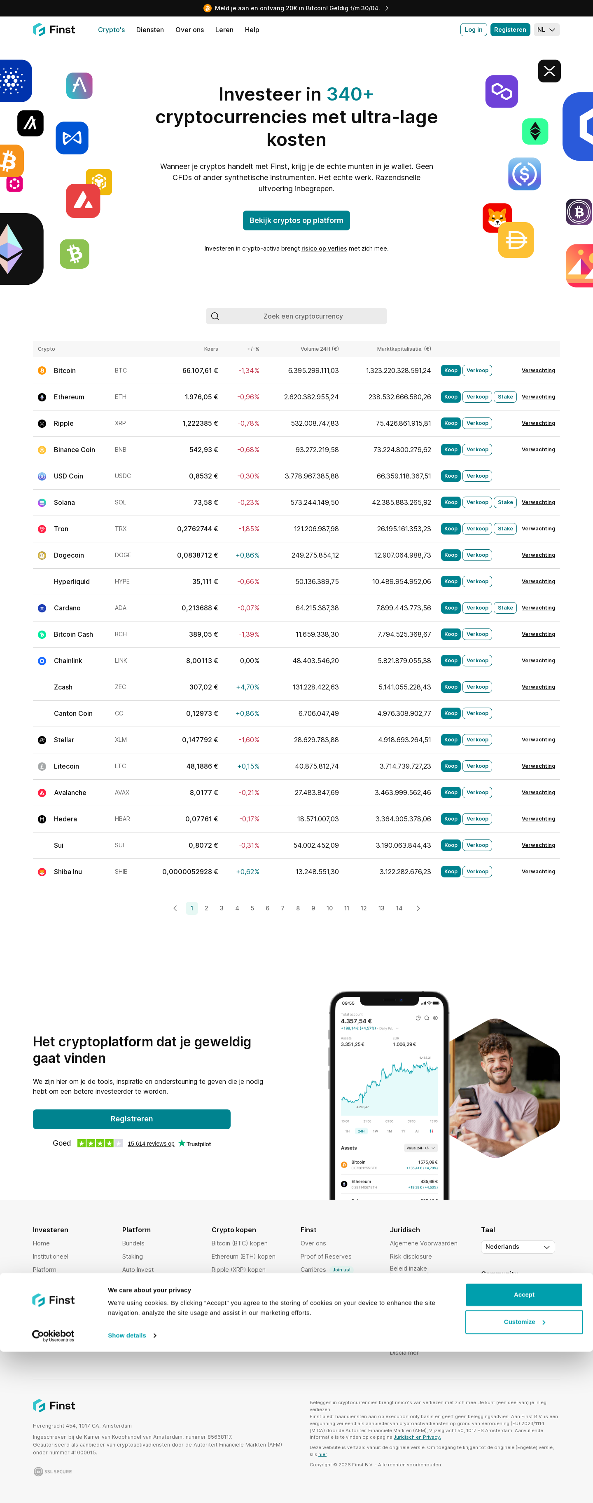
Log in (474, 29)
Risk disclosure (411, 1256)
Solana (64, 502)
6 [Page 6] (267, 908)
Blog (307, 1322)
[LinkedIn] (520, 1291)
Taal (488, 1229)
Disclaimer (404, 1352)
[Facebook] (553, 1291)
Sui (58, 845)
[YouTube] (504, 1291)
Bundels (133, 1243)
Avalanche (70, 792)
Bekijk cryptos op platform (296, 220)
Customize (524, 1472)
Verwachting (538, 370)
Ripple (64, 423)
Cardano (67, 608)
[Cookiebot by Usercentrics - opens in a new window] (53, 1487)
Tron (61, 529)
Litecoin (66, 766)
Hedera (65, 819)
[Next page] (418, 908)
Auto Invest (138, 1269)
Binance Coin (74, 450)
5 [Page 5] (252, 908)
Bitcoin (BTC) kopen (240, 1243)
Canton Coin (73, 713)
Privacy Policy (409, 1286)
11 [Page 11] (346, 908)
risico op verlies (324, 248)
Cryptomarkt (139, 1282)
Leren (309, 1335)
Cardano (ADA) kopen (242, 1282)
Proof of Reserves (326, 1256)
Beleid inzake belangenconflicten (416, 1271)
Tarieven (45, 1282)
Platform (44, 1269)
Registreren (132, 1118)
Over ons (313, 1243)
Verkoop (477, 370)
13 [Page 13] (381, 908)
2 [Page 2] (206, 908)
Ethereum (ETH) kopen (243, 1256)
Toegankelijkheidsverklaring (429, 1339)
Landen (43, 1322)
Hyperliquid (72, 581)
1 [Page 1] (192, 908)
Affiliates (313, 1309)
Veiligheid (46, 1309)
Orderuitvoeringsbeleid (422, 1325)
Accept (524, 1445)
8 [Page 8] (298, 908)
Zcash (63, 687)
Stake (505, 397)
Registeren (510, 29)
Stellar (64, 740)
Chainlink (68, 661)
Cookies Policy (410, 1299)
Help (307, 1295)
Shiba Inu (68, 872)
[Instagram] (537, 1291)
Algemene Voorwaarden (424, 1243)
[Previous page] (175, 908)
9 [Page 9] (313, 908)
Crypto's (44, 1295)
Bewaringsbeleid (413, 1312)
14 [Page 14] (399, 908)
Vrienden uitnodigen (329, 1282)
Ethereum (69, 397)
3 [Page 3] (222, 908)
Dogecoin (69, 555)
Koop (451, 370)
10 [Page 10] (330, 908)
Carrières (327, 1270)
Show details (127, 1486)
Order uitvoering (145, 1295)
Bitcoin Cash (73, 634)
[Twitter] (487, 1291)
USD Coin (68, 476)
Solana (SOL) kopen (239, 1295)
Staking (132, 1256)
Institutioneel (50, 1256)
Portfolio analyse (145, 1309)
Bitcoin (65, 370)
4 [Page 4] (237, 908)
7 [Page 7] (283, 908)
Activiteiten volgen (148, 1335)
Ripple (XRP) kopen (239, 1269)
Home (41, 1243)
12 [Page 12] (364, 908)
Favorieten (137, 1322)
